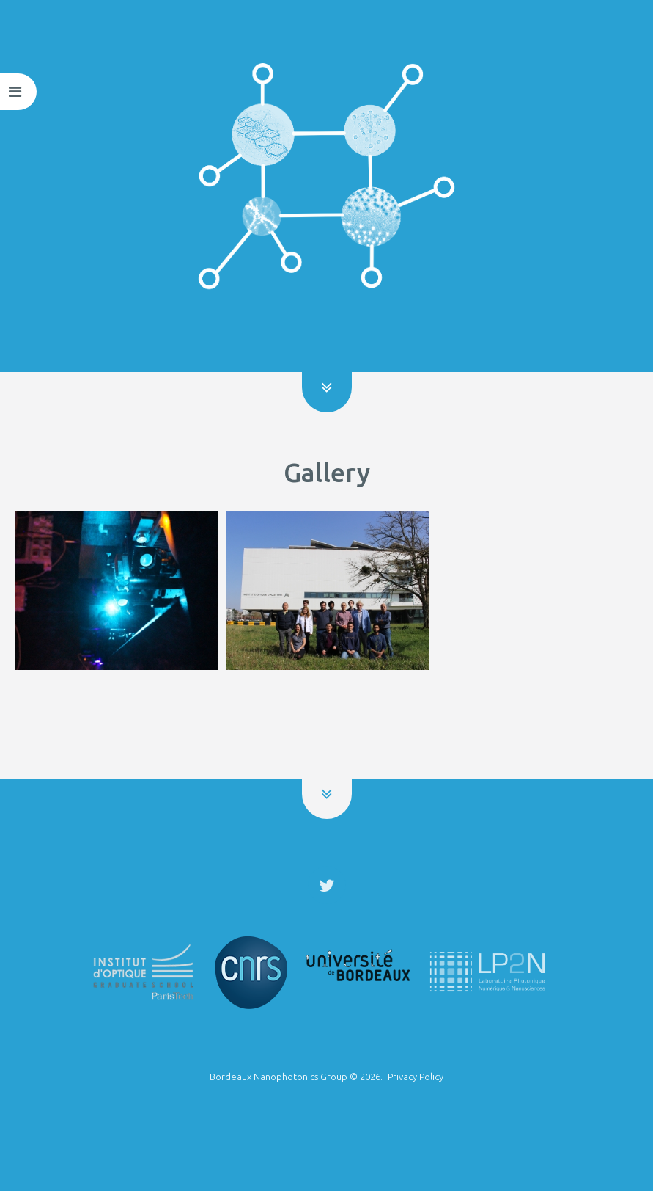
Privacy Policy (415, 1076)
